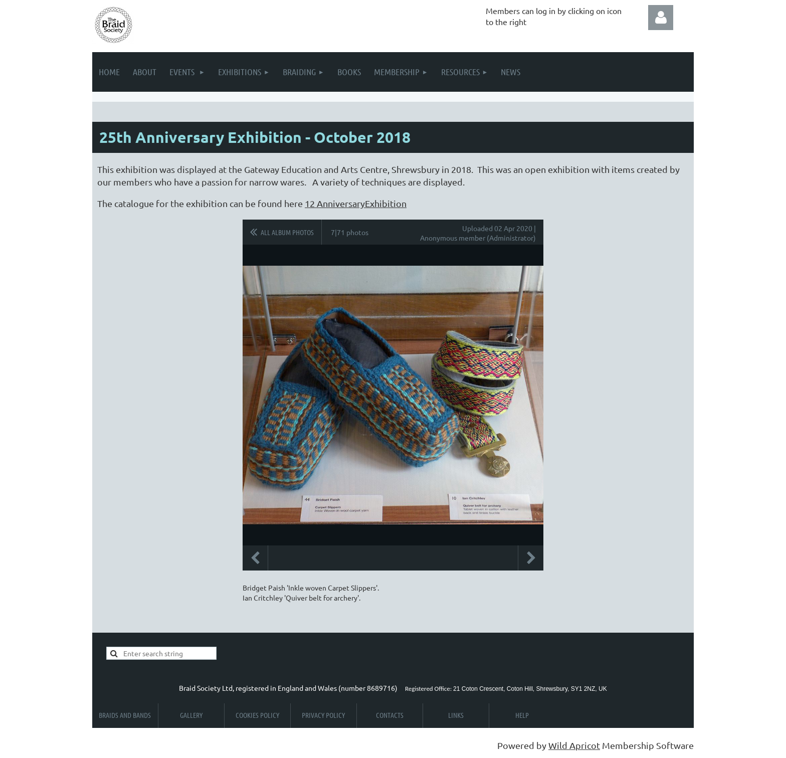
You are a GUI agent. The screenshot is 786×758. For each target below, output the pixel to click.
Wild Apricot (574, 745)
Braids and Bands (125, 714)
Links (456, 714)
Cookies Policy (257, 714)
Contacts (390, 714)
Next (530, 558)
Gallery (191, 714)
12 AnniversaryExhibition (356, 203)
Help (522, 714)
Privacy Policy (323, 714)
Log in (660, 17)
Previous (255, 558)
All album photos (287, 232)
